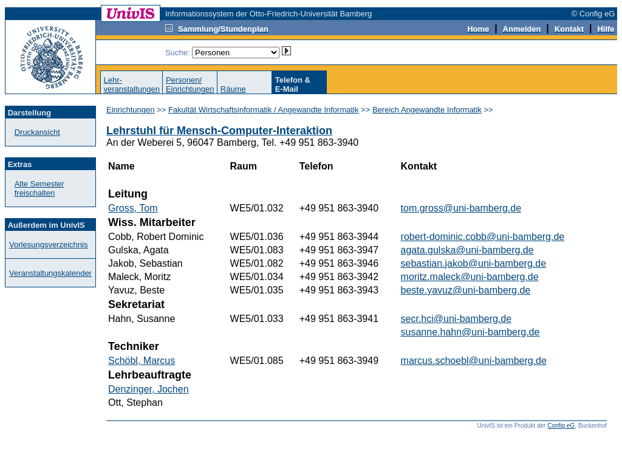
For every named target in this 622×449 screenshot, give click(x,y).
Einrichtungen (130, 109)
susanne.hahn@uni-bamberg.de (470, 332)
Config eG (561, 425)
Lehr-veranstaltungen (131, 84)
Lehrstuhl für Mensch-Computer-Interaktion (219, 131)
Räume (233, 89)
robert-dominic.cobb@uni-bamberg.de (483, 236)
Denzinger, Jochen (148, 389)
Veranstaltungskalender (50, 273)
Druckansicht (37, 132)
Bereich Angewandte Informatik (427, 109)
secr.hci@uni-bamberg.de (456, 319)
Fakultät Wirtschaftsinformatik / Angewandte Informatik (263, 109)
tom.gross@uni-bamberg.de (461, 208)
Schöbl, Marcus (141, 360)
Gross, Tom (133, 208)
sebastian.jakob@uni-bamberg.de (474, 263)
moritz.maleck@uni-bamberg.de (470, 277)
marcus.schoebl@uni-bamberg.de (474, 360)
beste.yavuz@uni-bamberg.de (466, 290)
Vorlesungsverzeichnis (48, 244)
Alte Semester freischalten (39, 188)
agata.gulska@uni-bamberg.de (467, 250)
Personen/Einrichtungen (190, 84)
